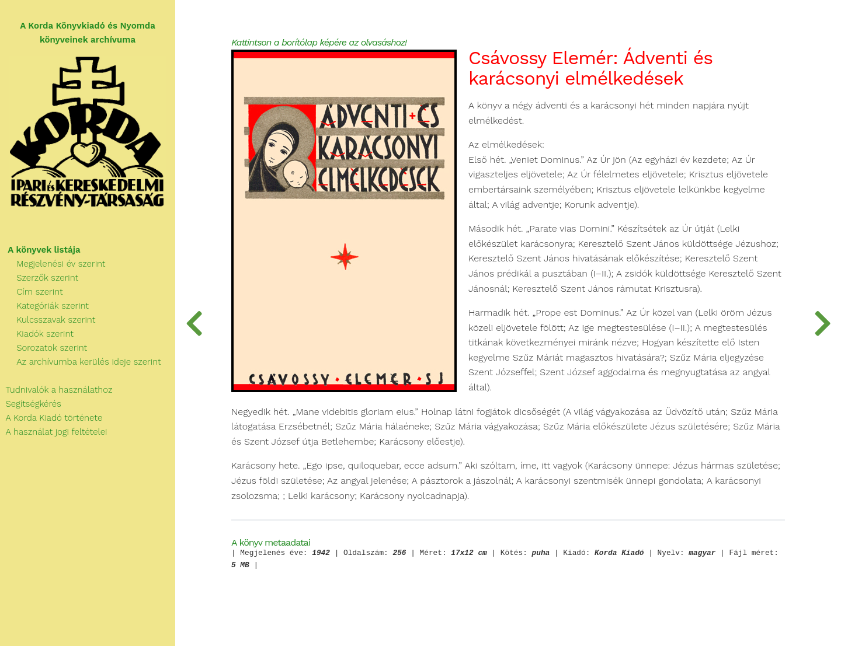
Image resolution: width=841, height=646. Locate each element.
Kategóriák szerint (44, 306)
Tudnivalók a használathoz (56, 390)
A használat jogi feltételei (53, 432)
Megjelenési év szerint (53, 264)
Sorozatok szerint (43, 348)
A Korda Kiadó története (51, 418)
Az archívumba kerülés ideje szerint (80, 362)
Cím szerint (31, 292)
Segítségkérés (30, 404)
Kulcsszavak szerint (47, 320)
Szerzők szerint (39, 278)
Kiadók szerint (37, 334)
